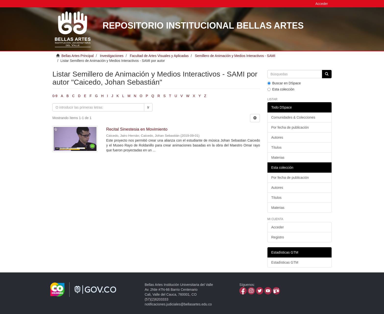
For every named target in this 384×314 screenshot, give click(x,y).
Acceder (277, 227)
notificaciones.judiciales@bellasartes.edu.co (178, 304)
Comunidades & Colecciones (293, 117)
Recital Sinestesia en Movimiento (136, 129)
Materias (278, 157)
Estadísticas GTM (284, 262)
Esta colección (280, 89)
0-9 (54, 96)
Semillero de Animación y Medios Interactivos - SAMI (235, 56)
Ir (148, 107)
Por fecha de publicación (290, 127)
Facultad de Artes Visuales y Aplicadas (159, 56)
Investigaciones (112, 56)
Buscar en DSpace (284, 83)
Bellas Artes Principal (77, 56)
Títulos (276, 147)
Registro (277, 237)
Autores (277, 137)
